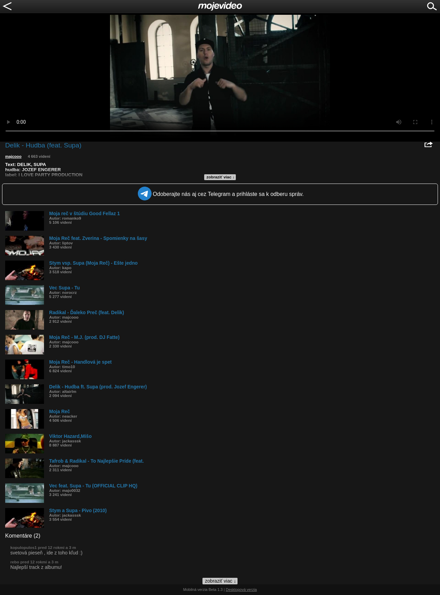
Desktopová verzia (241, 589)
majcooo (13, 156)
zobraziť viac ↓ (221, 177)
